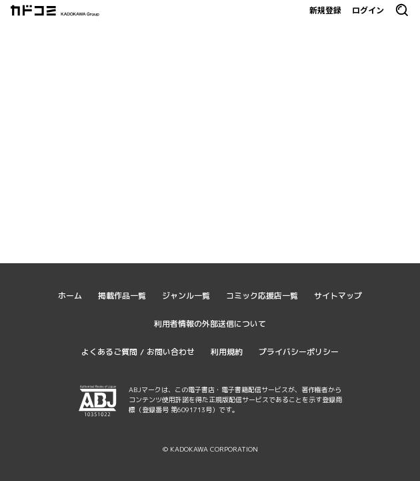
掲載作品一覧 (122, 295)
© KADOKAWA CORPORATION (210, 449)
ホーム (70, 295)
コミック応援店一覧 (262, 295)
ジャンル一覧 (186, 295)
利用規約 (227, 351)
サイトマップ (338, 295)
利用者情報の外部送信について (210, 323)
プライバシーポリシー (299, 351)
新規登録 (325, 10)
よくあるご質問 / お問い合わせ (138, 351)
